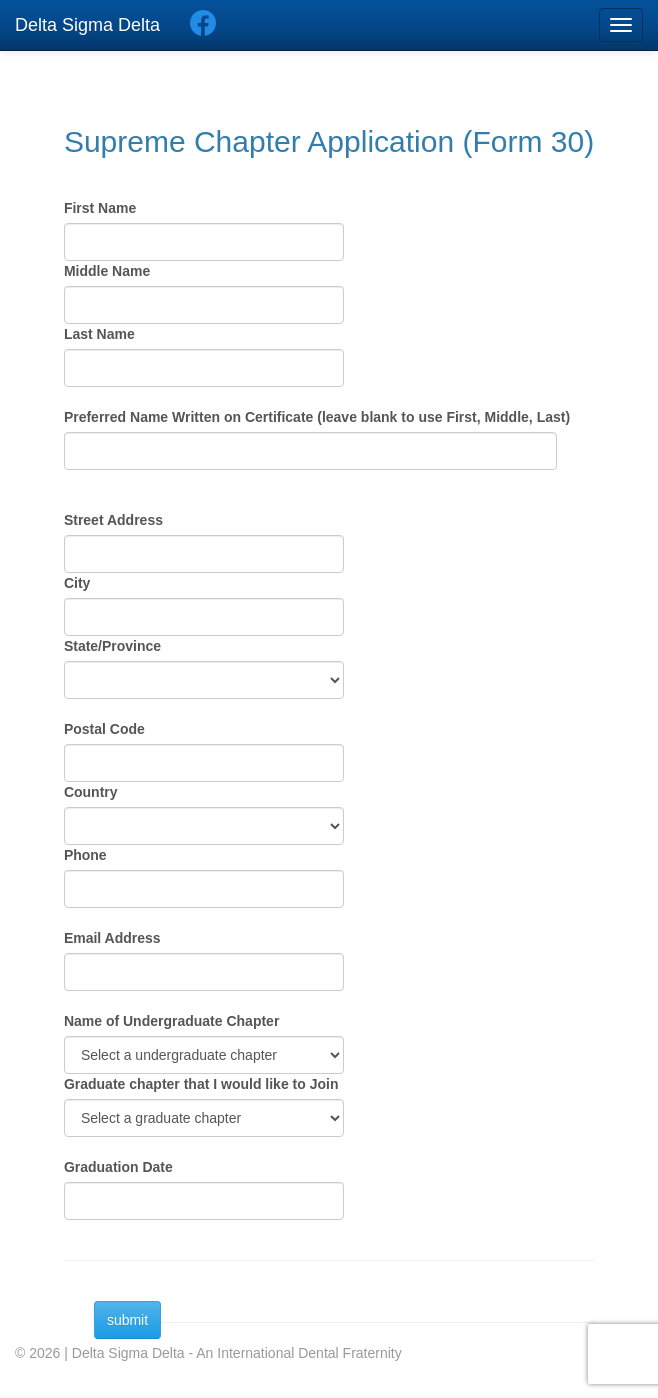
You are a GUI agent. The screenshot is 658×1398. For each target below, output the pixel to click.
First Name (100, 208)
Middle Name (107, 271)
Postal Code (104, 729)
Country (91, 792)
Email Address (112, 938)
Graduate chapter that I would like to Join (201, 1084)
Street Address (113, 520)
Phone (85, 855)
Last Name (99, 334)
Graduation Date (118, 1167)
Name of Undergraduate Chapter (171, 1021)
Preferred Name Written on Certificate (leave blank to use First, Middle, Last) (317, 417)
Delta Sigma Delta (87, 25)
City (77, 583)
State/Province (112, 646)
